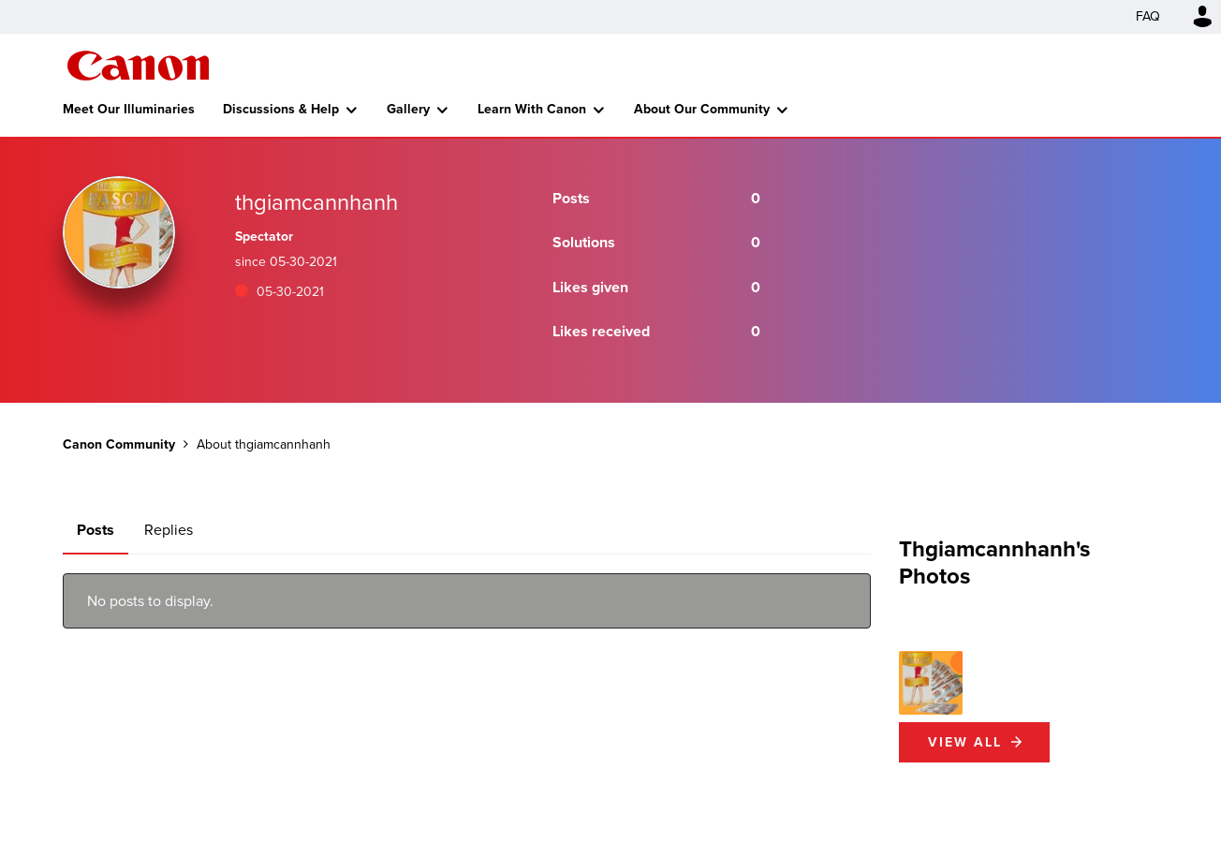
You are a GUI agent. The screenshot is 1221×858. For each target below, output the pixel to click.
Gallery (408, 109)
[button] (931, 683)
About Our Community (702, 109)
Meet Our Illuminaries (129, 109)
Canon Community (138, 65)
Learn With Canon (532, 109)
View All (965, 742)
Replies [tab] (168, 529)
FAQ (1148, 16)
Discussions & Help (281, 109)
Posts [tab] (95, 529)
